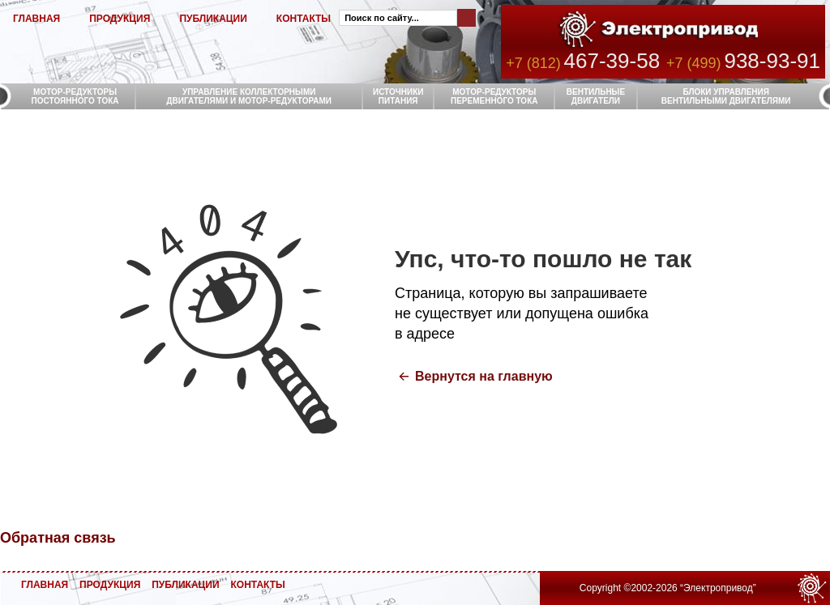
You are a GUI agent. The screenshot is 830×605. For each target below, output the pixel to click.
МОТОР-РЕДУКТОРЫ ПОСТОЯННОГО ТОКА (75, 96)
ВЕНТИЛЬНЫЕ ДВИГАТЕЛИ (596, 96)
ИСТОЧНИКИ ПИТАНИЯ (398, 96)
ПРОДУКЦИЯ (119, 18)
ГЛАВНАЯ (36, 18)
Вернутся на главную (484, 376)
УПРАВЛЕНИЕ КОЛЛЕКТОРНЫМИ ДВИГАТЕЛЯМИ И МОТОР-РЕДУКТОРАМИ (249, 96)
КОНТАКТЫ (303, 18)
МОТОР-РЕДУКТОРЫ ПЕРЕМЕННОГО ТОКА (494, 96)
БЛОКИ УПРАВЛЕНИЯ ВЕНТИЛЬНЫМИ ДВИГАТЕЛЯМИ (726, 96)
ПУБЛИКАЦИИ (212, 18)
